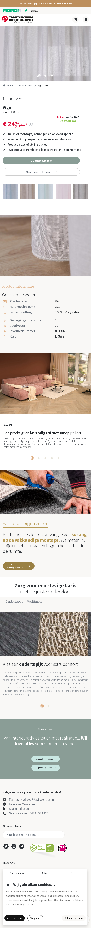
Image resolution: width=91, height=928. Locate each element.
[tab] (39, 76)
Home (8, 85)
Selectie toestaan (74, 918)
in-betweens (25, 85)
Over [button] (73, 873)
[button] (45, 3)
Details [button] (45, 873)
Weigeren (35, 918)
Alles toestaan (14, 918)
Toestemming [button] (16, 873)
